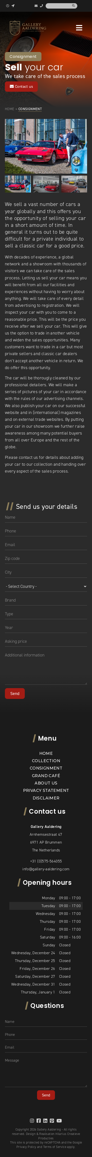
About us (46, 783)
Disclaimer (46, 798)
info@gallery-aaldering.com (45, 869)
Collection (46, 760)
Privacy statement (46, 790)
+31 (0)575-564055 (46, 861)
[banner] (28, 28)
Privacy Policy (26, 1147)
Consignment (46, 768)
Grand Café (46, 775)
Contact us (21, 86)
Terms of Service (54, 1147)
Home (9, 108)
